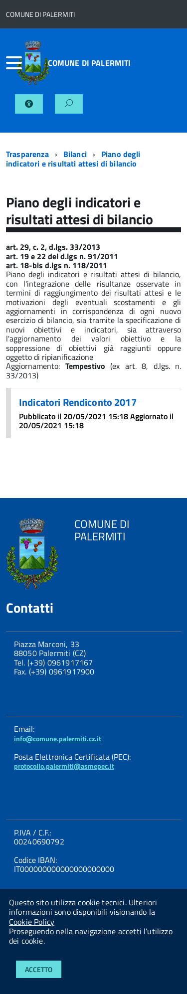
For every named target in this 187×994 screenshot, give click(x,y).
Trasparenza (27, 154)
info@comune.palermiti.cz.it (57, 738)
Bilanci (75, 154)
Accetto (38, 969)
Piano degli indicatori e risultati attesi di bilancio (73, 158)
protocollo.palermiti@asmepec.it (64, 766)
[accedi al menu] (11, 63)
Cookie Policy (31, 922)
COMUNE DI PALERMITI (89, 63)
